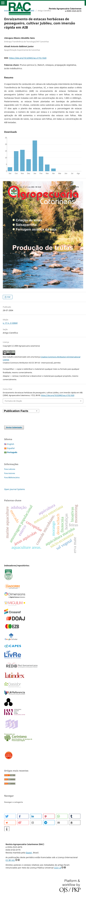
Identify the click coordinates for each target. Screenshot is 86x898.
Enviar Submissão (14, 427)
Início (6, 10)
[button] (10, 816)
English (10, 444)
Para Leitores (9, 469)
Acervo (15, 10)
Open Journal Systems (14, 489)
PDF (8, 297)
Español (11, 448)
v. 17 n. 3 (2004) (27, 10)
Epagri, (29, 852)
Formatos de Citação (13, 401)
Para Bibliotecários (12, 477)
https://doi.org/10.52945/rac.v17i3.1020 (27, 58)
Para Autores (9, 473)
